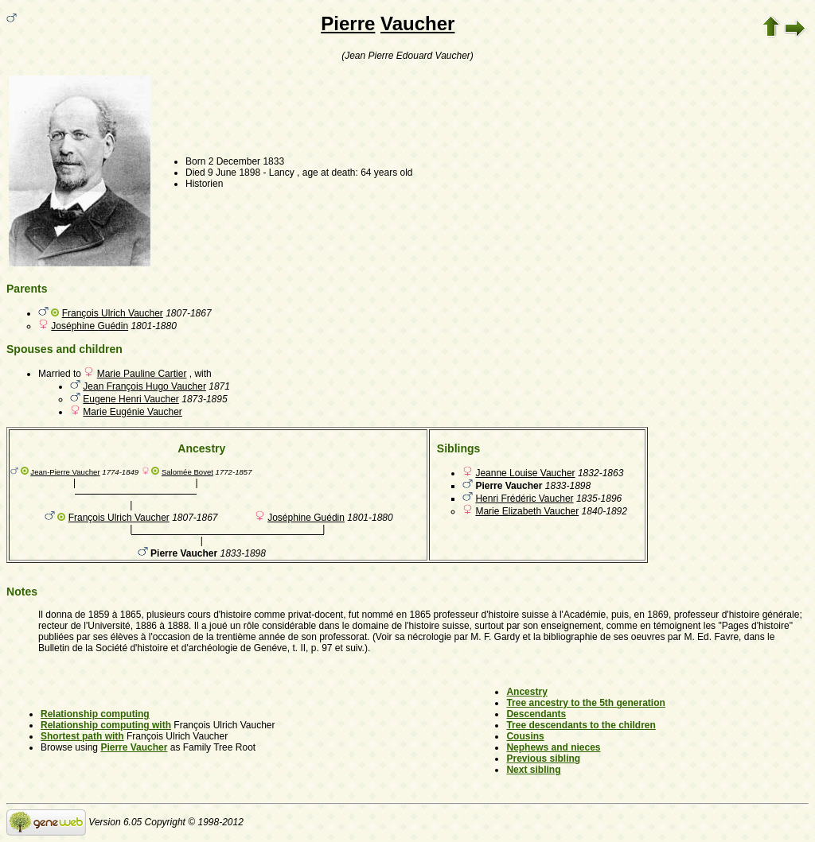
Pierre (348, 23)
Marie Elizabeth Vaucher (527, 511)
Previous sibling (543, 758)
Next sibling (533, 769)
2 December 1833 (246, 161)
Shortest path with (82, 736)
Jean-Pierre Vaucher (64, 472)
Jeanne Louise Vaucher (525, 473)
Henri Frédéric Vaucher (524, 498)
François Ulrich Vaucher (112, 313)
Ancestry (526, 691)
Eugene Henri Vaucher (131, 399)
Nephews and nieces (553, 747)
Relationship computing (95, 714)
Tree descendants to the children (580, 725)
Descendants (536, 714)
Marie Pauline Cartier (142, 373)
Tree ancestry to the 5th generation (585, 702)
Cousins (525, 736)
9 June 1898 (234, 172)
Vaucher (417, 23)
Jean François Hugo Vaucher (144, 386)
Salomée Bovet (187, 472)
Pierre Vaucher (133, 747)
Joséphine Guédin (89, 326)
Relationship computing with (106, 725)
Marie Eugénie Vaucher (132, 411)
